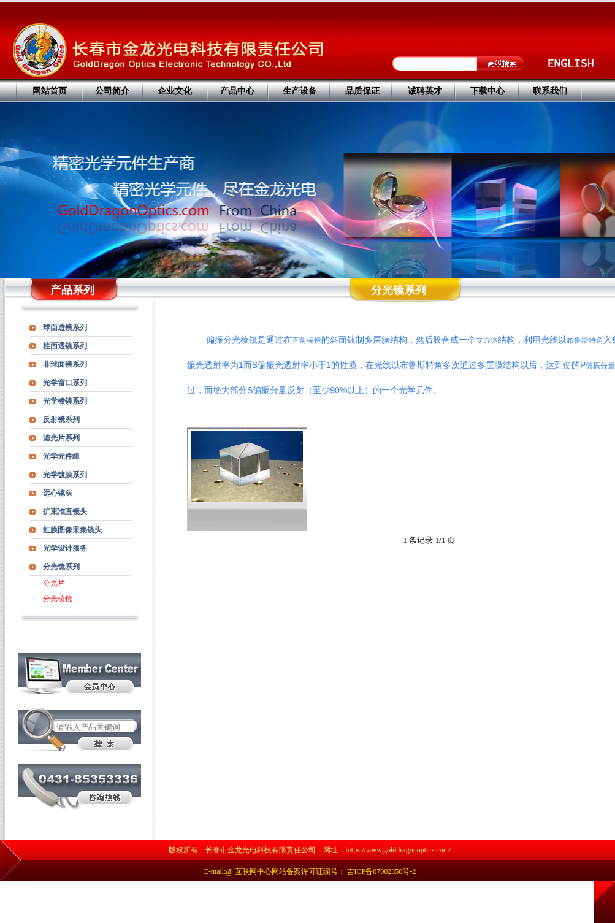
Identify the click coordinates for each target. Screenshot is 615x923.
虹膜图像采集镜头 (72, 530)
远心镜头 (57, 493)
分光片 (54, 583)
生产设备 (300, 91)
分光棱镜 (57, 598)
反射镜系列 (61, 419)
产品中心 (237, 91)
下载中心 (487, 91)
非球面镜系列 (65, 364)
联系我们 (550, 91)
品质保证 (362, 91)
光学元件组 (61, 456)
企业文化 (175, 91)
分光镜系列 (61, 566)
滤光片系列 (61, 438)
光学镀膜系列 (65, 474)
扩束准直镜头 (65, 511)
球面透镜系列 (65, 327)
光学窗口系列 (65, 382)
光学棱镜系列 (65, 401)
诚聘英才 (425, 91)
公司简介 (112, 91)
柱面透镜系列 (65, 346)
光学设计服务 (65, 548)
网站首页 (49, 91)
